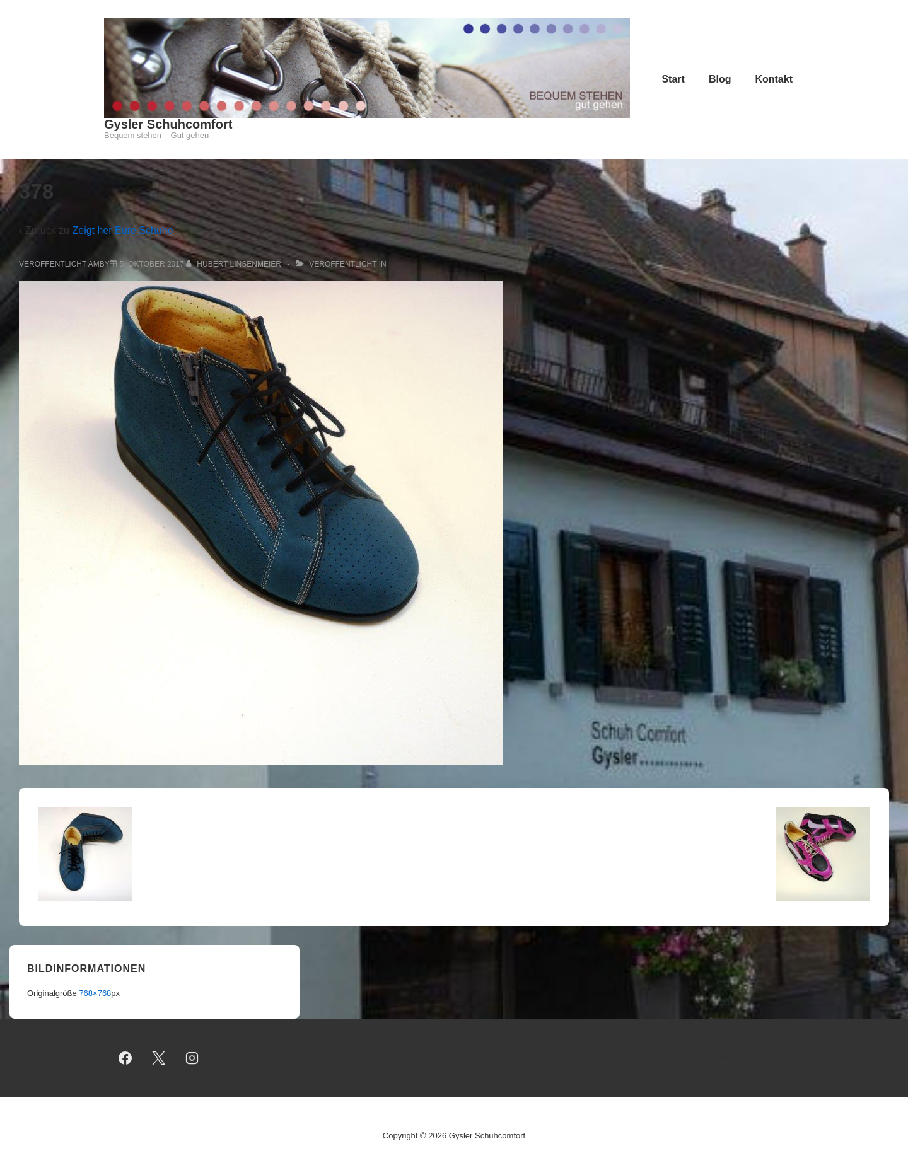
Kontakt (774, 79)
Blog (720, 79)
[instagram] (192, 1058)
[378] (152, 264)
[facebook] (125, 1058)
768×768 (95, 993)
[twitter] (159, 1058)
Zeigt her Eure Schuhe (122, 230)
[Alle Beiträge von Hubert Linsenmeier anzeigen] (234, 264)
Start (672, 79)
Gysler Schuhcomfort (168, 124)
